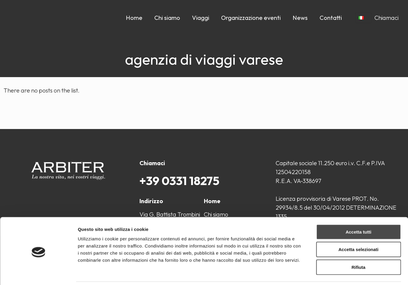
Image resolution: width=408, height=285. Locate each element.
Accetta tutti (359, 211)
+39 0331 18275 (179, 180)
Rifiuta (359, 246)
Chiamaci (386, 17)
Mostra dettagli (312, 273)
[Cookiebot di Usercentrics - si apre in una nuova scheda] (38, 273)
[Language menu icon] (363, 17)
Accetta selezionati (358, 229)
